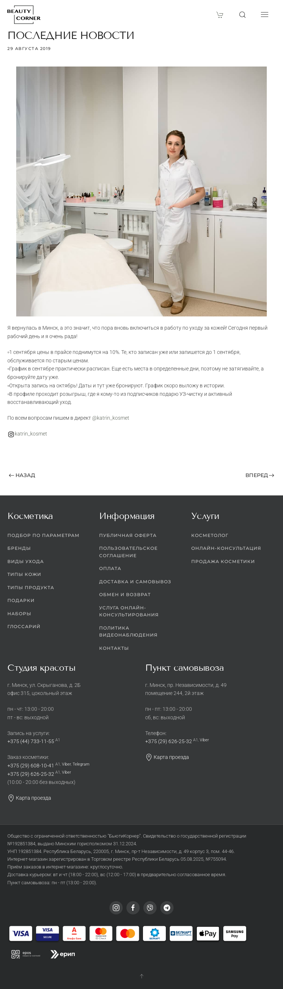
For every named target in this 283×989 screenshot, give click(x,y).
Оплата (110, 568)
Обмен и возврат (125, 595)
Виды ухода (25, 561)
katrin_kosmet (31, 434)
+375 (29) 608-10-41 (30, 765)
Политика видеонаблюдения (128, 631)
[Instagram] (116, 907)
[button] (242, 14)
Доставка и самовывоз (135, 581)
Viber (66, 764)
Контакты (114, 648)
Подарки (21, 600)
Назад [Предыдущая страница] (22, 475)
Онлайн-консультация (226, 548)
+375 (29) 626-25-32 (30, 774)
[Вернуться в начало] (24, 14)
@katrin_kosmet (110, 418)
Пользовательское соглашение (128, 552)
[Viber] (150, 907)
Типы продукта (30, 587)
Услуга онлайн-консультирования (129, 611)
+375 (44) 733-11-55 (30, 742)
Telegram (81, 764)
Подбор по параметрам (43, 535)
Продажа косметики (223, 561)
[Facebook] (133, 907)
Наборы (19, 613)
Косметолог (209, 535)
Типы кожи (24, 574)
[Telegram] (167, 907)
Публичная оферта (128, 535)
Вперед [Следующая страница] (260, 475)
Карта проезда (29, 798)
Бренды (19, 548)
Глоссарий (24, 627)
